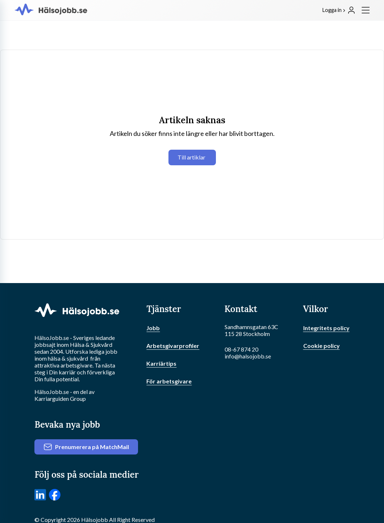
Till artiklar (191, 157)
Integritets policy (326, 327)
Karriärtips (161, 363)
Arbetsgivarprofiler (172, 345)
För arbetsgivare (169, 381)
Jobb (153, 327)
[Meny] (366, 10)
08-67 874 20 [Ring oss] (241, 349)
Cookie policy (321, 345)
